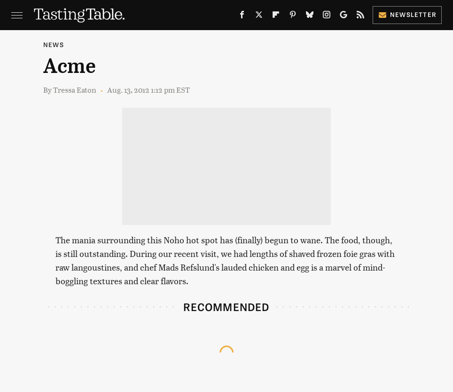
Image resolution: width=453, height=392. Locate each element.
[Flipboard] (276, 16)
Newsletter (407, 14)
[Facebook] (242, 16)
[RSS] (360, 16)
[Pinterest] (292, 16)
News (53, 44)
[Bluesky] (309, 16)
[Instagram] (326, 16)
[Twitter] (259, 16)
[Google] (343, 16)
